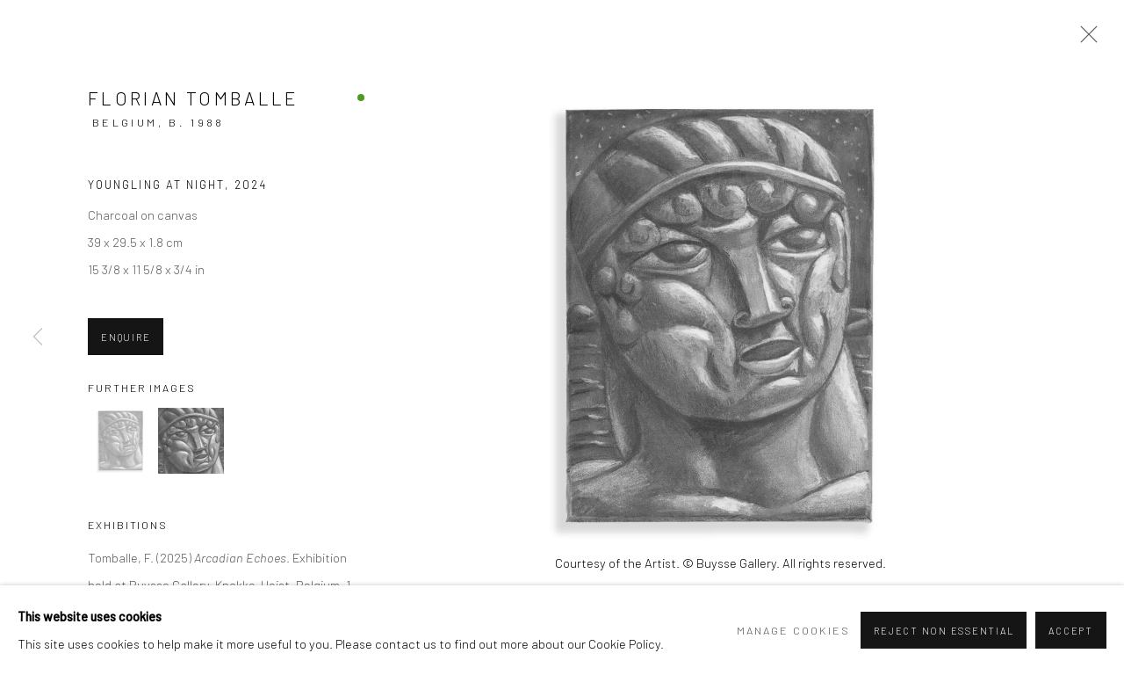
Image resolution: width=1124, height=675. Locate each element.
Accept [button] (1070, 630)
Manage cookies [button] (793, 630)
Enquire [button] (125, 337)
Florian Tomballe (193, 98)
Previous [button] (38, 337)
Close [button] (1084, 39)
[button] (121, 441)
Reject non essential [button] (943, 630)
